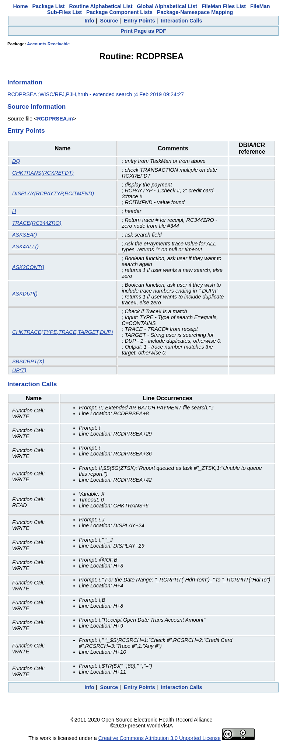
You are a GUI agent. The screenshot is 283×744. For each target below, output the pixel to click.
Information (24, 82)
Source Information (36, 106)
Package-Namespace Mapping (195, 12)
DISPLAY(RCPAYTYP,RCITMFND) (53, 193)
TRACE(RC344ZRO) (37, 223)
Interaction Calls (181, 21)
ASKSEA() (24, 235)
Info (89, 21)
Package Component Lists (119, 12)
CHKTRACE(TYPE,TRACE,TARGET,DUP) (62, 332)
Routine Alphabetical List (100, 6)
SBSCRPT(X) (28, 361)
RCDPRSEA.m (55, 119)
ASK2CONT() (28, 267)
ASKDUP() (25, 294)
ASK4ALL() (25, 246)
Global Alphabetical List (167, 6)
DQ (16, 161)
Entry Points (139, 21)
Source (109, 21)
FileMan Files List (224, 6)
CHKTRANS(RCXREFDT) (43, 173)
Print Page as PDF (143, 31)
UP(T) (19, 370)
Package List (48, 6)
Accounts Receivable (48, 44)
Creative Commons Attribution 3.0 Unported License (159, 738)
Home (20, 6)
